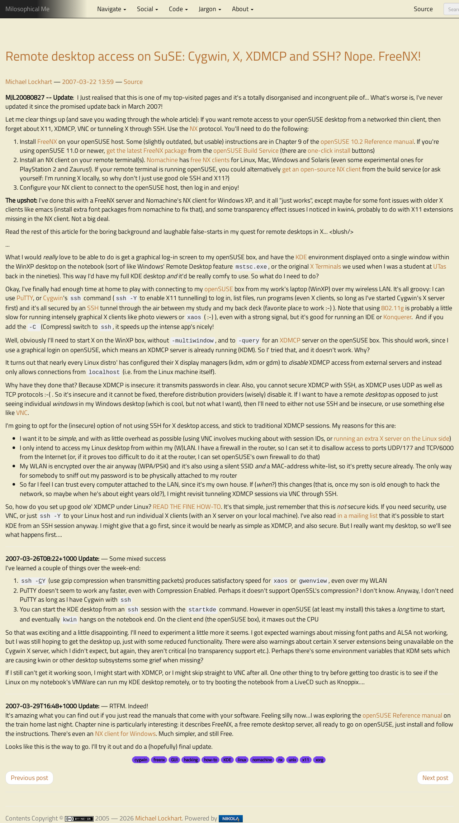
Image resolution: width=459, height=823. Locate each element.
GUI (174, 759)
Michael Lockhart (28, 81)
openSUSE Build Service (246, 150)
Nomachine (162, 160)
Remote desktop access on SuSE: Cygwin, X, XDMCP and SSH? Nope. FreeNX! (213, 56)
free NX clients (210, 160)
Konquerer (397, 317)
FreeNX (47, 141)
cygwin (140, 759)
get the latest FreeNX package (147, 150)
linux (242, 759)
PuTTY (24, 298)
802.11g (392, 308)
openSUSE (218, 289)
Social (147, 9)
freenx (159, 759)
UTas (439, 266)
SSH (93, 308)
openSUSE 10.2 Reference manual (367, 141)
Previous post (29, 777)
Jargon (210, 9)
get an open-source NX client (321, 169)
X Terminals (325, 266)
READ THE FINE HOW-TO (187, 506)
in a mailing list (357, 515)
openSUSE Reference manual (402, 715)
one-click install (329, 150)
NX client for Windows (125, 733)
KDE (301, 257)
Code (178, 9)
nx (280, 759)
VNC (22, 412)
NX (194, 128)
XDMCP (290, 340)
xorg (319, 759)
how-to (210, 759)
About (243, 9)
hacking (191, 759)
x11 (305, 759)
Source (423, 9)
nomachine (262, 759)
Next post (435, 777)
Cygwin (53, 298)
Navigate (111, 9)
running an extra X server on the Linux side (391, 438)
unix (292, 759)
